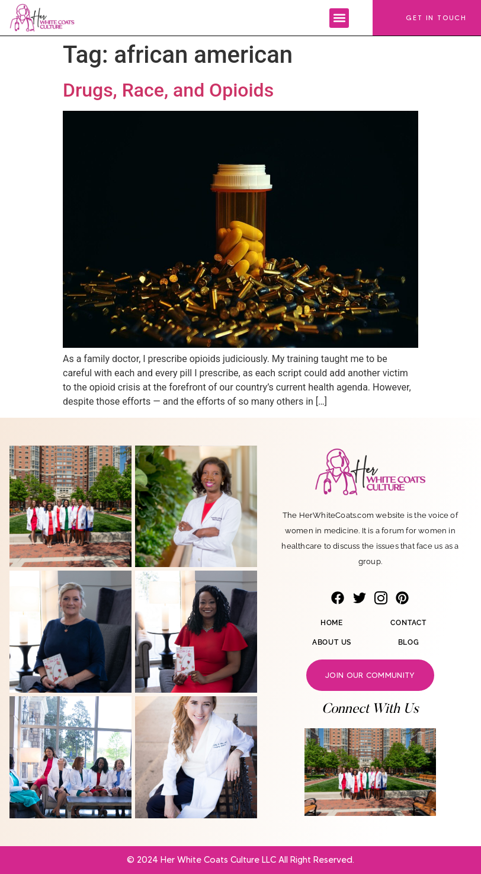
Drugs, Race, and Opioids (168, 90)
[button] (339, 18)
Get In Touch (436, 17)
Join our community (370, 675)
